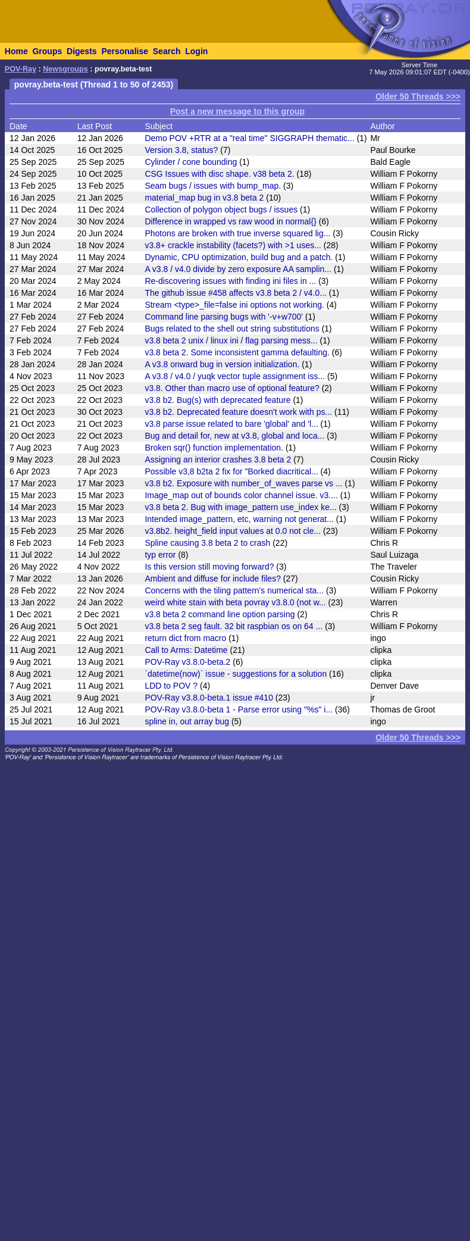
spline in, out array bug (187, 721)
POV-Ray (20, 69)
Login (196, 51)
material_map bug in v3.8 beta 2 (204, 197)
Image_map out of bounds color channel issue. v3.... (241, 495)
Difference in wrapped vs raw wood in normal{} (230, 221)
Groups (47, 51)
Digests (82, 51)
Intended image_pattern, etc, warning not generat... (239, 519)
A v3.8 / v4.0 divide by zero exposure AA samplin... (238, 269)
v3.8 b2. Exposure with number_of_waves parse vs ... (243, 483)
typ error (160, 554)
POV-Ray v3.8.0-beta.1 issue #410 (209, 697)
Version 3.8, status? (181, 150)
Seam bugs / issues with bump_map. (213, 185)
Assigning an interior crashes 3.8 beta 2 (218, 459)
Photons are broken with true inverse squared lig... (237, 233)
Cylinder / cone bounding (191, 162)
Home (16, 51)
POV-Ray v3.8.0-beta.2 (187, 662)
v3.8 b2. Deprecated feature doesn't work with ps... (238, 412)
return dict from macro (185, 638)
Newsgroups (65, 69)
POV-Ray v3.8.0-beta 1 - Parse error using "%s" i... (239, 709)
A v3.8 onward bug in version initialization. (222, 364)
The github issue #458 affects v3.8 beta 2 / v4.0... (236, 293)
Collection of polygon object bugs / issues (221, 209)
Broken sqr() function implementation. (214, 447)
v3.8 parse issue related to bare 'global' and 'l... (231, 424)
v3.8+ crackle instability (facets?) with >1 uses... (233, 245)
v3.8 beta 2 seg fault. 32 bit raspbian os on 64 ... (233, 626)
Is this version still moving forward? (209, 566)
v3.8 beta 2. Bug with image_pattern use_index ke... (240, 507)
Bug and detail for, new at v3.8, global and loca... (234, 435)
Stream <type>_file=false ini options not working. (234, 305)
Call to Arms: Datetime (186, 650)
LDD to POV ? (171, 685)
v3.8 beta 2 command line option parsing (219, 614)
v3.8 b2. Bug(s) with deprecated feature (217, 400)
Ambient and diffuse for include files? (213, 578)
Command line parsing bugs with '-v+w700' (224, 316)
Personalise (124, 51)
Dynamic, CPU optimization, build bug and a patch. (239, 257)
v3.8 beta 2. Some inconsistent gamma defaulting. (237, 352)
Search (167, 51)
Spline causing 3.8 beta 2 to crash (207, 543)
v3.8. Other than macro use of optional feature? (232, 388)
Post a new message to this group (237, 111)
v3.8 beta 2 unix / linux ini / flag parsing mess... (231, 340)
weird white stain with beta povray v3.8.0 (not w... (235, 602)
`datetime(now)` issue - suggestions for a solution (236, 674)
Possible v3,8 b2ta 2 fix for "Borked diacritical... (231, 471)
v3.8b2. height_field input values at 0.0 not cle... (233, 531)
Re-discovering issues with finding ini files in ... (230, 281)
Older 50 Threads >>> (417, 96)
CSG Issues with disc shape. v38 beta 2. (219, 174)
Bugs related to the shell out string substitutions (232, 328)
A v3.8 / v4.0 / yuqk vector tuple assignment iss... (235, 376)
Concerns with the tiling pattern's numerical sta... (234, 590)
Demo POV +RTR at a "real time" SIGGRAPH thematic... (249, 138)
